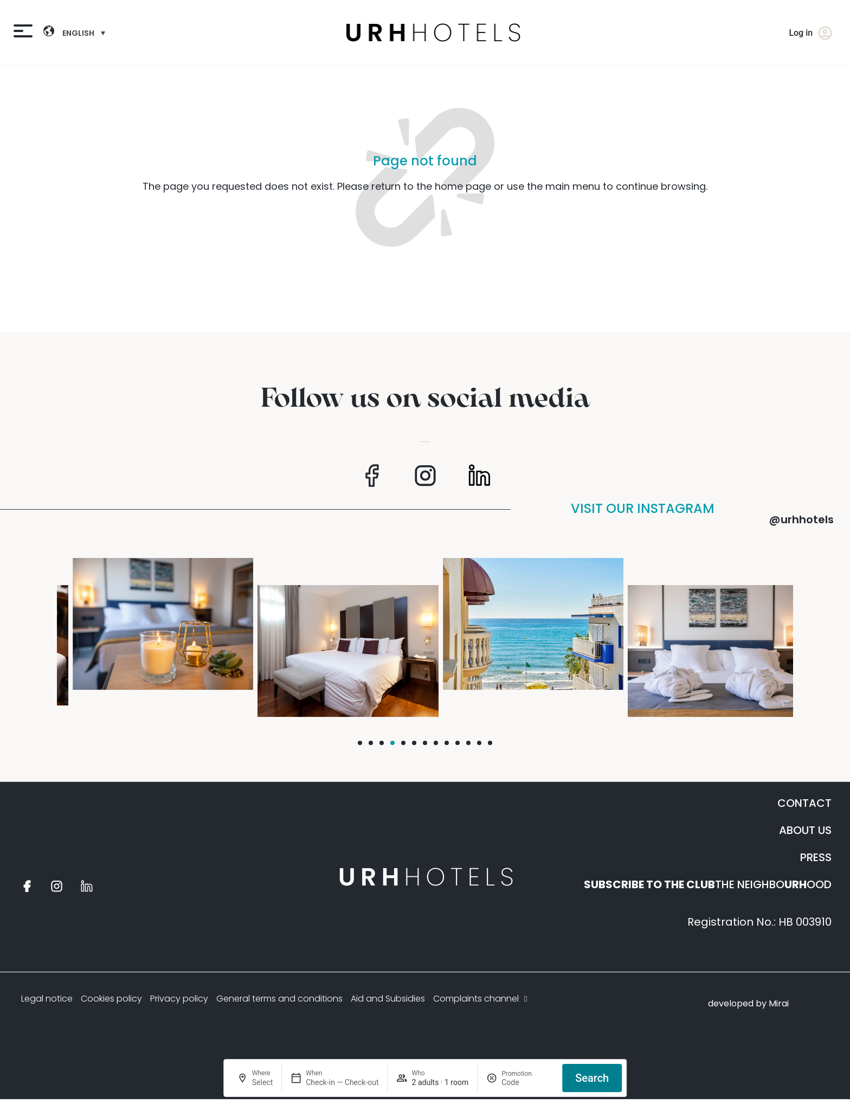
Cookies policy (111, 998)
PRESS (816, 857)
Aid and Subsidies (388, 998)
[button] (360, 743)
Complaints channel (481, 998)
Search (592, 1078)
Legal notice (47, 998)
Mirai (779, 1003)
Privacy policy (179, 998)
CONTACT (804, 803)
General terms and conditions (279, 998)
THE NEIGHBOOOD (708, 884)
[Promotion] (527, 1082)
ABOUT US (805, 830)
